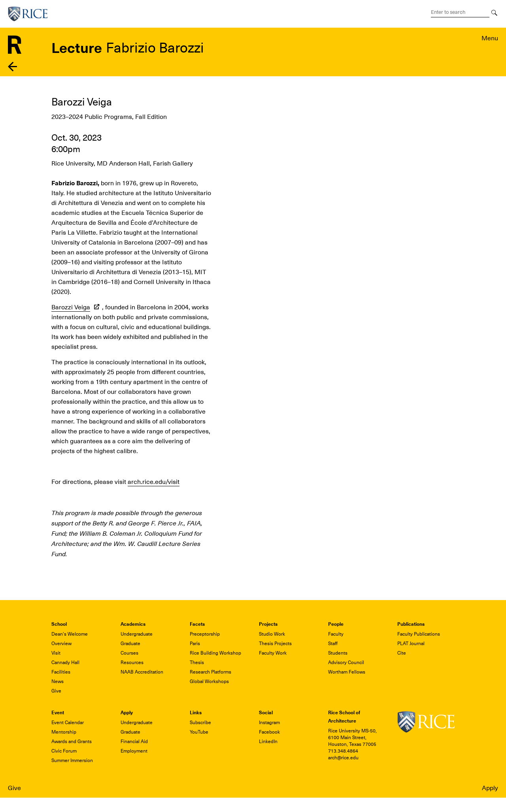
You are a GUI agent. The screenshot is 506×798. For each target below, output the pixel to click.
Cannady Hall (65, 662)
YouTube (199, 732)
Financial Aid (134, 741)
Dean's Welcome (69, 634)
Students (337, 653)
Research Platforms (210, 672)
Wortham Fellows (346, 672)
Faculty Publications (418, 634)
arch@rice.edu (343, 758)
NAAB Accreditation (142, 672)
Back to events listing (13, 67)
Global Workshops (209, 681)
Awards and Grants (71, 741)
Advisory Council (346, 662)
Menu (489, 38)
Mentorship (63, 732)
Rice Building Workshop (215, 653)
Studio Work (272, 634)
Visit (55, 653)
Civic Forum (64, 751)
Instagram (269, 722)
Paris (195, 643)
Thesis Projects (275, 643)
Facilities (60, 672)
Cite (401, 653)
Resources (132, 662)
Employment (134, 751)
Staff (333, 643)
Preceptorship (205, 634)
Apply (490, 788)
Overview (61, 643)
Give (14, 788)
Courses (129, 653)
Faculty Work (273, 653)
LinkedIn (268, 741)
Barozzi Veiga (70, 307)
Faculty (336, 634)
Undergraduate (137, 634)
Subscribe (200, 722)
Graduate (130, 643)
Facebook (269, 732)
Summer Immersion (72, 760)
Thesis (197, 662)
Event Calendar (67, 722)
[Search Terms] (460, 12)
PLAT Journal (411, 643)
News (57, 681)
